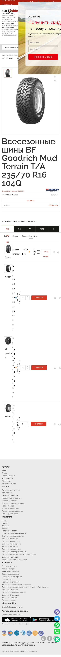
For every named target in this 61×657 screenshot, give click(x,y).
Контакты (5, 528)
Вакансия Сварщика (10, 590)
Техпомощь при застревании (13, 503)
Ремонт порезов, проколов (12, 511)
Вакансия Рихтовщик (10, 546)
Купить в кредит (8, 569)
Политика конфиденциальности (14, 533)
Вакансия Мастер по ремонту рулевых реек (19, 554)
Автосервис (7, 14)
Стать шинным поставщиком (13, 536)
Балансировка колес (10, 514)
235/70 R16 (25, 252)
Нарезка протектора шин (12, 498)
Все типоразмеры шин (10, 574)
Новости (5, 523)
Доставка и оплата (9, 566)
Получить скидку (43, 57)
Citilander (13, 424)
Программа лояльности (11, 582)
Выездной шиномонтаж (11, 490)
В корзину (39, 298)
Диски (4, 473)
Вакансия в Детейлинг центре (13, 592)
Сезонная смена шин (10, 495)
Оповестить (53, 205)
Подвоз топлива (8, 506)
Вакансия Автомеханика (11, 544)
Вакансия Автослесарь (11, 541)
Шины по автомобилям (10, 571)
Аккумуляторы (7, 478)
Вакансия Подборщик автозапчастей (16, 584)
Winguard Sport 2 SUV (13, 297)
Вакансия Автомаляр (10, 539)
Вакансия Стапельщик (10, 595)
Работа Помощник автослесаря (14, 560)
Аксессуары (7, 4)
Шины (4, 470)
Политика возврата (9, 531)
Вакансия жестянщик (10, 557)
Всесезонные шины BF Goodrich (13, 191)
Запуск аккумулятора (10, 508)
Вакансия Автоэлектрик (11, 549)
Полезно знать (7, 579)
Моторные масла (8, 476)
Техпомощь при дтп (9, 501)
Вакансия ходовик (9, 600)
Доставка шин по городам (12, 577)
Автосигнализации (10, 9)
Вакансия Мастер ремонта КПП (14, 552)
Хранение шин (7, 493)
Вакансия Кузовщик (9, 598)
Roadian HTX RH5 (15, 252)
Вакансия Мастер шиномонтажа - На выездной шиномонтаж (25, 587)
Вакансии (5, 526)
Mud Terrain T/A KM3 (13, 367)
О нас (4, 520)
